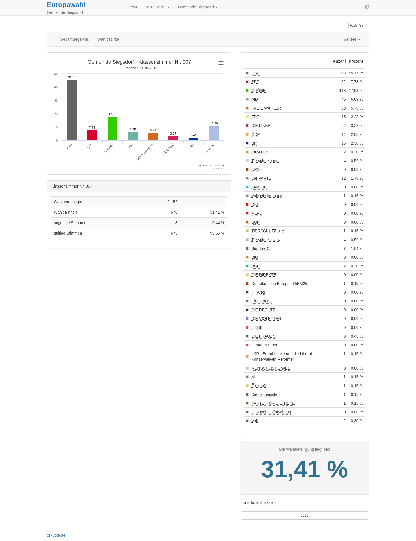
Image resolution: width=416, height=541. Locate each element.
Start (133, 7)
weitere (352, 39)
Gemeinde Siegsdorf (198, 7)
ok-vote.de (56, 535)
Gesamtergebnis (74, 39)
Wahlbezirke (108, 39)
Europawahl (66, 4)
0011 (304, 516)
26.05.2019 (158, 7)
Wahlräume (358, 26)
